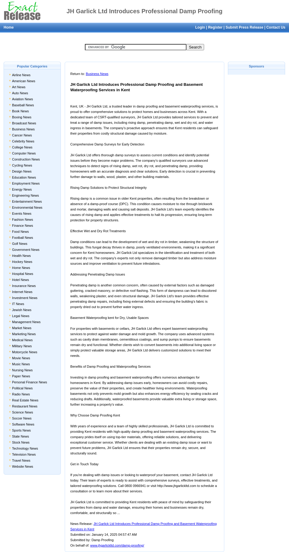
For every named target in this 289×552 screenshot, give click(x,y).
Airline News (21, 75)
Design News (22, 171)
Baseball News (23, 105)
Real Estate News (25, 400)
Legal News (20, 316)
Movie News (21, 358)
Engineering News (25, 195)
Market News (21, 328)
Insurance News (24, 286)
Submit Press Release (244, 27)
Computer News (24, 153)
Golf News (19, 243)
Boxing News (21, 117)
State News (20, 436)
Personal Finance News (29, 382)
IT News (18, 304)
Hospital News (22, 274)
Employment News (26, 183)
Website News (22, 466)
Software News (23, 424)
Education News (24, 177)
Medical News (22, 340)
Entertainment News (27, 201)
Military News (22, 346)
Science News (22, 412)
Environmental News (27, 207)
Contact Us (275, 27)
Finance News (22, 225)
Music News (21, 364)
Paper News (21, 376)
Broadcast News (24, 123)
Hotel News (20, 280)
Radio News (21, 394)
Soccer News (22, 418)
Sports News (21, 430)
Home (9, 27)
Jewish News (21, 310)
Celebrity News (23, 141)
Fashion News (22, 219)
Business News (23, 129)
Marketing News (24, 334)
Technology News (25, 448)
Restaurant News (24, 406)
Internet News (22, 292)
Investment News (24, 298)
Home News (21, 268)
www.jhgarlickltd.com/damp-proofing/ (117, 545)
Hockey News (22, 262)
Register (215, 27)
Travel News (21, 460)
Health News (21, 255)
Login (200, 27)
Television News (24, 454)
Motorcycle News (24, 352)
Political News (22, 388)
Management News (26, 322)
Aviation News (22, 99)
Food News (20, 231)
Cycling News (22, 165)
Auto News (20, 93)
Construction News (26, 159)
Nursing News (22, 370)
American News (23, 81)
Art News (19, 87)
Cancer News (22, 135)
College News (22, 147)
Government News (25, 249)
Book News (20, 111)
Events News (21, 213)
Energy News (22, 189)
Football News (22, 237)
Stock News (21, 442)
